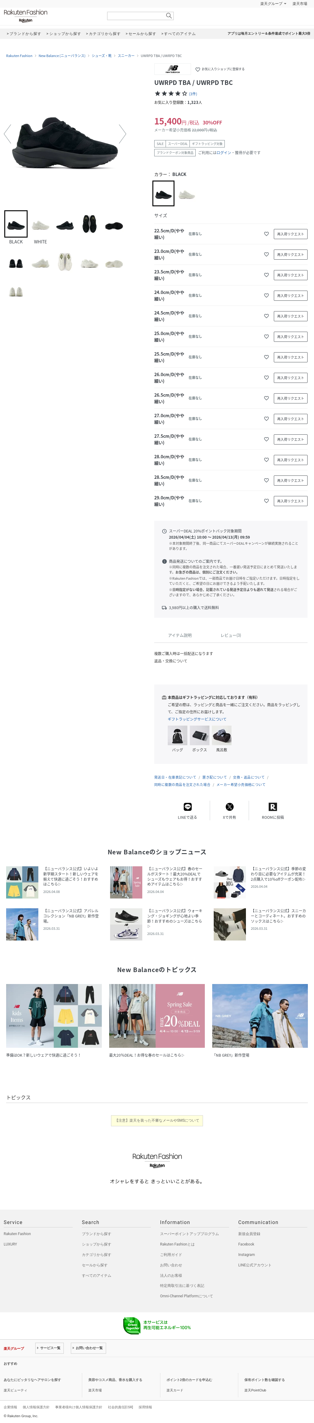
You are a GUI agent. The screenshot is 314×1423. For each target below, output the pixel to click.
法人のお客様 (171, 1275)
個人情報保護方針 (36, 1407)
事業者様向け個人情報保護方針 (78, 1407)
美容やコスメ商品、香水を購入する (115, 1380)
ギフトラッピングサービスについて (197, 719)
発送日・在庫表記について (175, 777)
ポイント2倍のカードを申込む (189, 1380)
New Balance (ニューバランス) (62, 55)
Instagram (246, 1255)
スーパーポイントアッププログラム (189, 1234)
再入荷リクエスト (290, 234)
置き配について (214, 777)
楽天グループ (271, 4)
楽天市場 (300, 4)
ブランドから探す (96, 1234)
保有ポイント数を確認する (264, 1380)
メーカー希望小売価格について (241, 784)
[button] (7, 133)
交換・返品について (249, 777)
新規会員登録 (249, 1234)
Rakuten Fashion (51, 16)
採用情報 (145, 1407)
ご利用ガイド (171, 1255)
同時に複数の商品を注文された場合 (182, 784)
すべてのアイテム (96, 1275)
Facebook (246, 1244)
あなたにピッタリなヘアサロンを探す (32, 1380)
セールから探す (95, 1265)
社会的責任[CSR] (120, 1407)
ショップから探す (96, 1244)
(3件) (193, 94)
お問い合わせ (171, 1265)
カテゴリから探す (96, 1255)
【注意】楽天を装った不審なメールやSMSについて (157, 1120)
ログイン (223, 152)
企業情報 (10, 1407)
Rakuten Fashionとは (177, 1244)
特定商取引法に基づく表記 (182, 1286)
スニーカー (126, 55)
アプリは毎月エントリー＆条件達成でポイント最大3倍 (269, 34)
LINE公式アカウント (255, 1265)
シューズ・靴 (102, 55)
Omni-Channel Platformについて (186, 1296)
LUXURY (10, 1244)
